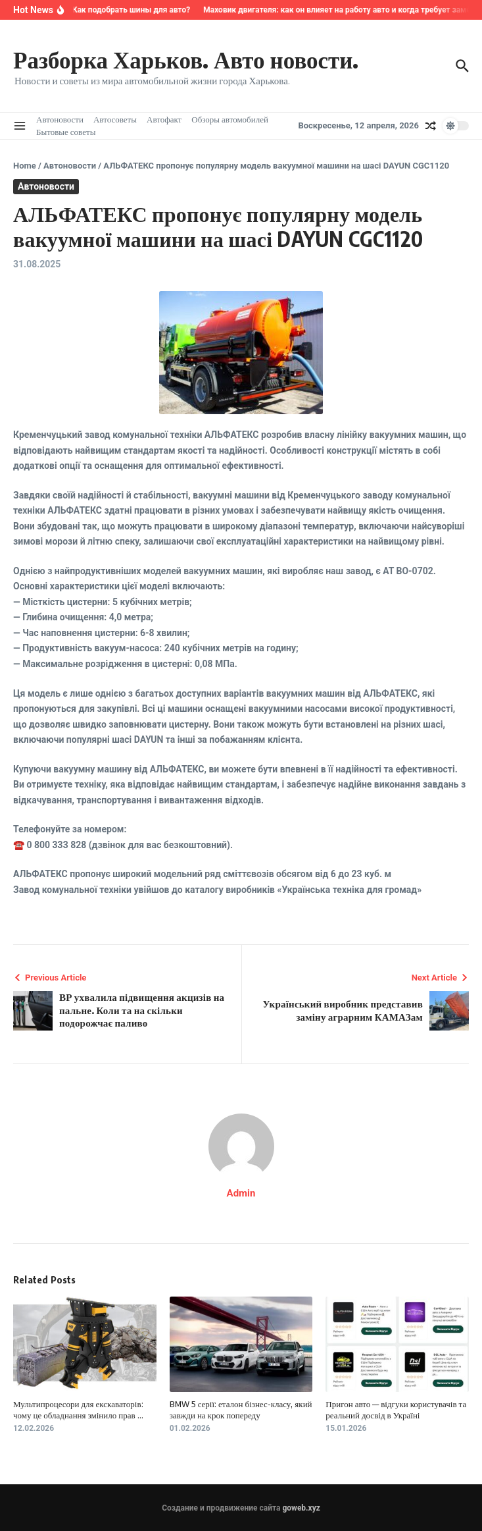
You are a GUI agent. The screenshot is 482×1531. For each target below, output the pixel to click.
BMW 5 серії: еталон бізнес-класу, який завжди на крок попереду (241, 1409)
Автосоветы (115, 119)
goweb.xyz (301, 1508)
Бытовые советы (65, 131)
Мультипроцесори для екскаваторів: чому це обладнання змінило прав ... (78, 1409)
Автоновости (60, 119)
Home (24, 166)
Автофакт (164, 119)
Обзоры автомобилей (229, 119)
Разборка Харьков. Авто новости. (185, 59)
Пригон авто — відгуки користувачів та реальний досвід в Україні (395, 1409)
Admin (241, 1193)
